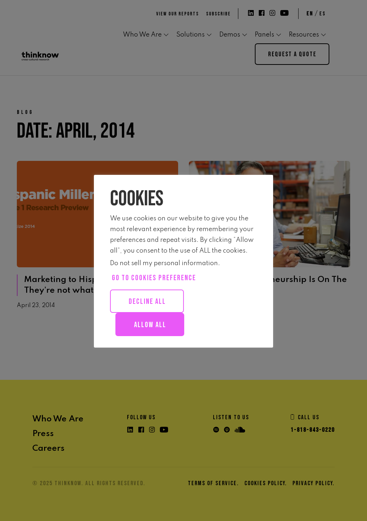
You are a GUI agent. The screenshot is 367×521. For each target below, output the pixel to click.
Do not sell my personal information (164, 263)
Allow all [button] (150, 324)
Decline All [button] (147, 301)
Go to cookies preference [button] (154, 277)
